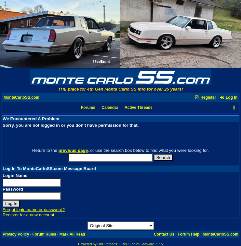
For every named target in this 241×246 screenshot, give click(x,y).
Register (205, 97)
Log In (228, 97)
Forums (88, 107)
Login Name (15, 175)
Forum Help (188, 234)
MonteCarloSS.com (21, 97)
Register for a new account (28, 214)
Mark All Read (72, 234)
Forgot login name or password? (34, 209)
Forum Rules (44, 234)
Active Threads (139, 107)
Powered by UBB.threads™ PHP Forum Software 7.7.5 (120, 244)
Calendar (109, 107)
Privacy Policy (16, 234)
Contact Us (164, 234)
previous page (73, 150)
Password (13, 189)
